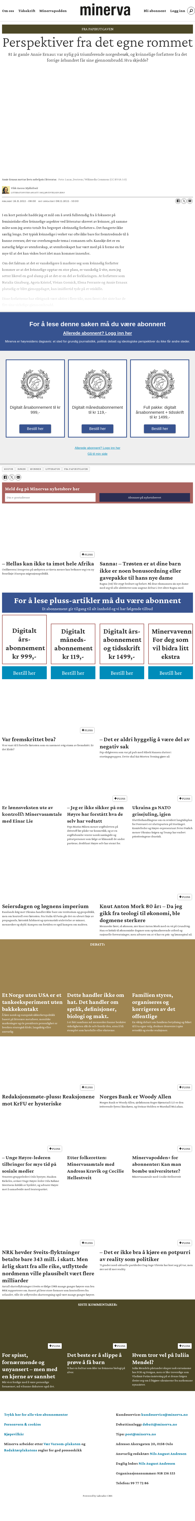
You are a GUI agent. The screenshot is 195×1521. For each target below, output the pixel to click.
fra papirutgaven (76, 469)
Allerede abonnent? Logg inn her (97, 333)
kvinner (35, 469)
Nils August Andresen (168, 1454)
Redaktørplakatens (20, 1450)
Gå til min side (98, 454)
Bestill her (35, 429)
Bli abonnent (155, 11)
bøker (22, 469)
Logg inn (177, 11)
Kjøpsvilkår (14, 1434)
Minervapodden (53, 11)
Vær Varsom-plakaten (62, 1444)
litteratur (52, 469)
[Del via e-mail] (190, 201)
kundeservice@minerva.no (164, 1414)
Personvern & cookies (22, 1424)
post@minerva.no (140, 1434)
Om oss (8, 11)
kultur (8, 469)
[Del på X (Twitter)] (184, 201)
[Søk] (191, 10)
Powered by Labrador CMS (97, 1495)
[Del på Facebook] (178, 201)
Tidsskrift (26, 11)
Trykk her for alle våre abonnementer (36, 1414)
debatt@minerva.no (160, 1424)
